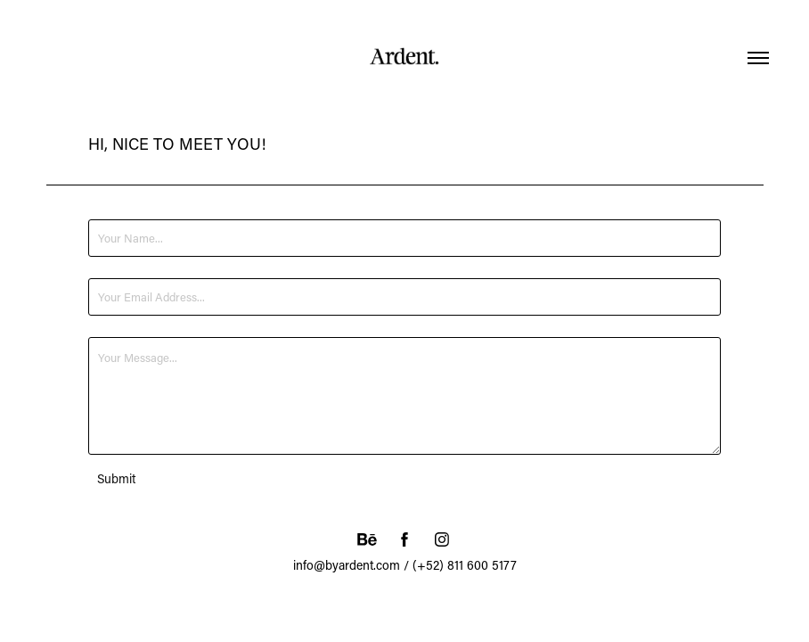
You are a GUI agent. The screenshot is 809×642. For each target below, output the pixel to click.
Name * (107, 212)
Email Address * (128, 271)
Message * (114, 330)
